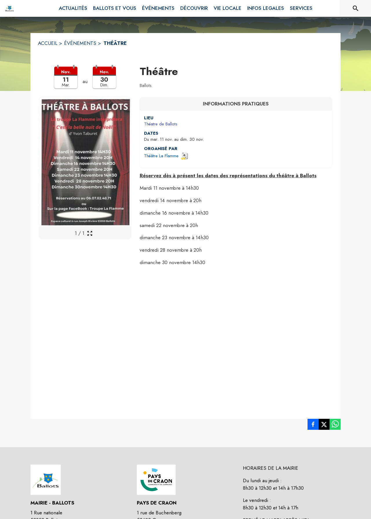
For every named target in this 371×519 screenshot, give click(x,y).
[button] (85, 81)
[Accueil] (8, 8)
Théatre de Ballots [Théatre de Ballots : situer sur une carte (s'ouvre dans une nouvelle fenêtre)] (160, 124)
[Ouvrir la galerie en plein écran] (89, 233)
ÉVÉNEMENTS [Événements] (80, 43)
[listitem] (313, 425)
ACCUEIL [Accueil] (47, 43)
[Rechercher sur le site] (355, 8)
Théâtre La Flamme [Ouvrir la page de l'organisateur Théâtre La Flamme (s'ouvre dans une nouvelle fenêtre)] (161, 156)
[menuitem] (73, 8)
